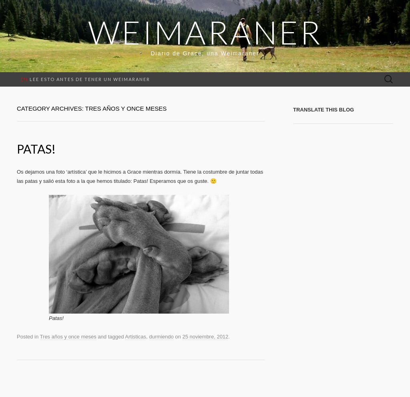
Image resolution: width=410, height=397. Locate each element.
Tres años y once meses (68, 337)
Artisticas (135, 337)
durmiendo (161, 337)
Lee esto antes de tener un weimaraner (85, 79)
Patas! (36, 149)
